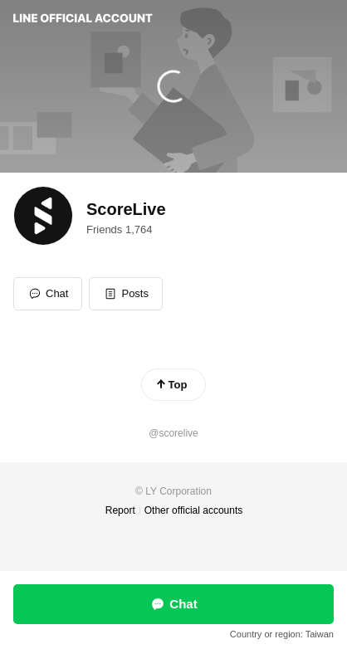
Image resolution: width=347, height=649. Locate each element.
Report (120, 510)
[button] (126, 293)
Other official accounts (193, 510)
